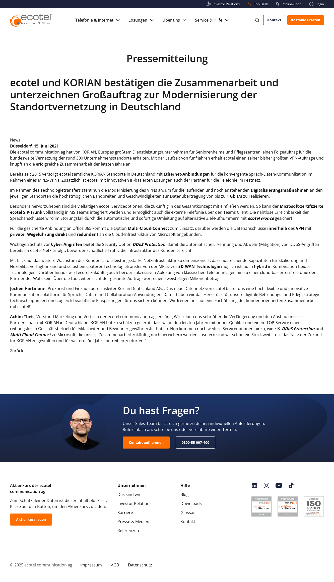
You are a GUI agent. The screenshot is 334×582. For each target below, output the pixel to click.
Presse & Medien (133, 521)
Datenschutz (140, 565)
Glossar (187, 512)
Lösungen (137, 20)
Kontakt (274, 20)
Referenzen (128, 530)
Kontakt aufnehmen (146, 442)
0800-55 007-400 (195, 442)
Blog (184, 494)
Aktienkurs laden (31, 519)
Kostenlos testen (305, 20)
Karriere (125, 512)
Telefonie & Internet (94, 20)
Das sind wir (129, 494)
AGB (115, 565)
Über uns (171, 20)
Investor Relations (134, 503)
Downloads (191, 503)
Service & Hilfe (208, 20)
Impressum (91, 565)
